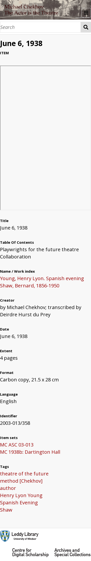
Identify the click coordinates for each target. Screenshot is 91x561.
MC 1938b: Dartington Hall (30, 452)
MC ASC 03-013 (16, 444)
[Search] (40, 27)
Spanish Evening (19, 502)
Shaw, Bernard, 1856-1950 (29, 285)
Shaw (6, 510)
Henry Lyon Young (21, 495)
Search (86, 27)
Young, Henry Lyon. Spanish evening (42, 278)
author (8, 488)
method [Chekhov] (21, 481)
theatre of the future (24, 473)
